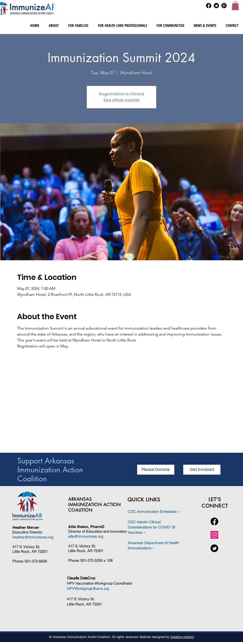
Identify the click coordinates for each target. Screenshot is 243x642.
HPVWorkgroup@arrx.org (88, 588)
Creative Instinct (182, 637)
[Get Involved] (201, 470)
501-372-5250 (91, 560)
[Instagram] (214, 535)
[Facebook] (208, 5)
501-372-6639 (36, 561)
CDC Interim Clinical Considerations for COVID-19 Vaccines (151, 527)
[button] (235, 5)
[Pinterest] (224, 5)
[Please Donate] (155, 470)
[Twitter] (216, 5)
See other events (121, 100)
